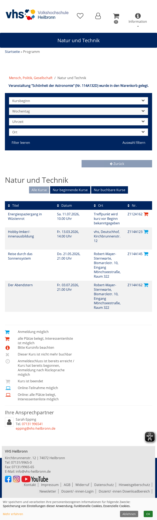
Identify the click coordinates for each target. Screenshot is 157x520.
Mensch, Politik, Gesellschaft (31, 78)
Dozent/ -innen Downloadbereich (124, 491)
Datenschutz (104, 485)
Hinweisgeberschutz (134, 485)
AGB (67, 485)
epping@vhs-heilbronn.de (35, 428)
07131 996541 (32, 424)
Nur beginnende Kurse (70, 190)
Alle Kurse (39, 190)
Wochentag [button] (78, 111)
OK (148, 514)
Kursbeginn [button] (78, 101)
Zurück (117, 163)
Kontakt (30, 485)
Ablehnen (129, 514)
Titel (13, 205)
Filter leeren (21, 142)
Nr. (132, 205)
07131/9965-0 (21, 462)
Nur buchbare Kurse (109, 190)
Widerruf (82, 485)
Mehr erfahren (13, 514)
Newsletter (47, 491)
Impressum (50, 485)
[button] (98, 16)
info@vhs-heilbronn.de (33, 471)
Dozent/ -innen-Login (77, 491)
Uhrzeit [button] (78, 121)
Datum (64, 205)
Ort (98, 205)
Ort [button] (78, 132)
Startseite (12, 51)
